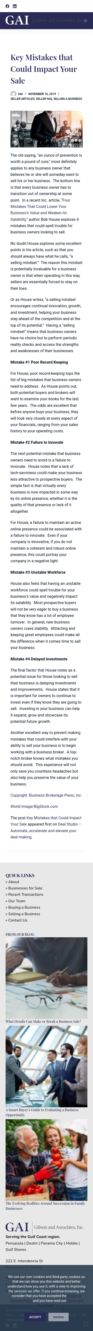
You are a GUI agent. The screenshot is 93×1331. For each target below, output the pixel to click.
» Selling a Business (23, 914)
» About (12, 882)
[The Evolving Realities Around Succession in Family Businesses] (46, 1160)
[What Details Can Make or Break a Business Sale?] (46, 978)
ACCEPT (35, 1317)
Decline (58, 1317)
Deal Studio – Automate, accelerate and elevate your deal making (45, 830)
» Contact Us (17, 920)
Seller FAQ (44, 99)
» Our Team (15, 901)
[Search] (85, 6)
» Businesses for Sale (24, 888)
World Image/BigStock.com (34, 806)
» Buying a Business (23, 907)
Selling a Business (68, 99)
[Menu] (85, 20)
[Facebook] (7, 6)
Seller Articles (22, 99)
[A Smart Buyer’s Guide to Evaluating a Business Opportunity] (46, 1066)
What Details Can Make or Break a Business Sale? (43, 1021)
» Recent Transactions (24, 894)
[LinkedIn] (15, 6)
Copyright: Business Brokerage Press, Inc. (46, 795)
